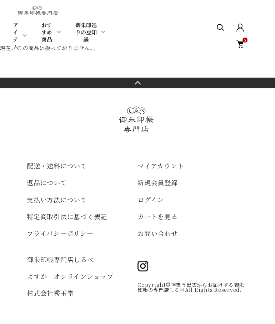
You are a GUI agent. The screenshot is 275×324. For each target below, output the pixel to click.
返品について (47, 182)
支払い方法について (57, 199)
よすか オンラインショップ (70, 276)
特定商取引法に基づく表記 (67, 216)
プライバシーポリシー (60, 233)
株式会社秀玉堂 (50, 293)
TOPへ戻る (137, 83)
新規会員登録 (158, 182)
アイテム (15, 35)
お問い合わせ (158, 233)
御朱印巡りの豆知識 (86, 32)
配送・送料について (57, 165)
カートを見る (158, 216)
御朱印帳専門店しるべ (60, 259)
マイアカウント (161, 165)
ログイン (151, 199)
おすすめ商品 (46, 32)
